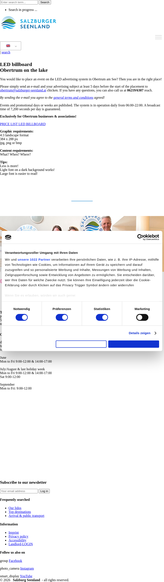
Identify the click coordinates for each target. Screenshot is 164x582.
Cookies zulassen (133, 344)
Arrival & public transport (26, 515)
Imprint (14, 532)
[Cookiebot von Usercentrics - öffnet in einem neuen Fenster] (140, 235)
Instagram (27, 568)
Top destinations (20, 512)
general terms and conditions (73, 97)
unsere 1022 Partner (34, 257)
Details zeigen (139, 331)
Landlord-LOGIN (21, 544)
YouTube (26, 576)
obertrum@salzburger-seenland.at (23, 90)
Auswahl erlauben (81, 344)
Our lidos (15, 508)
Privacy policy (18, 536)
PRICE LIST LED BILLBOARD (22, 124)
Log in (44, 491)
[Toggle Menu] (158, 37)
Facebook (15, 561)
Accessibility (17, 540)
